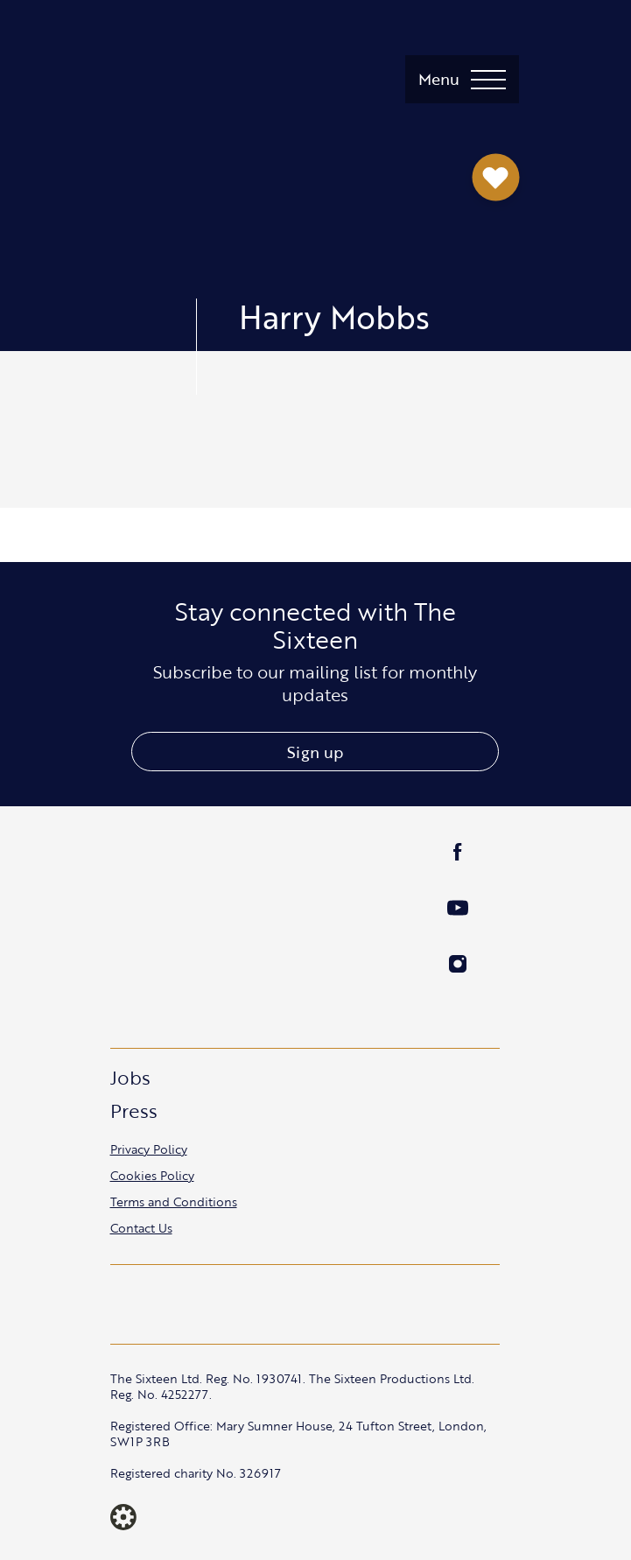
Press (134, 1110)
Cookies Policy (152, 1175)
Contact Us (141, 1228)
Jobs (130, 1077)
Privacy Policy (148, 1149)
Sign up (315, 752)
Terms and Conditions (173, 1201)
